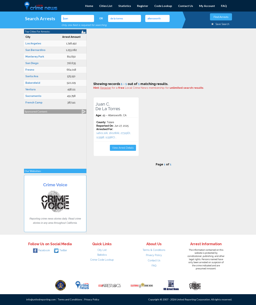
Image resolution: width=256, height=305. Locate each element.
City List (101, 250)
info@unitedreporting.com (41, 299)
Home (89, 5)
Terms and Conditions (70, 299)
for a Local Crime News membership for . (152, 87)
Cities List (105, 5)
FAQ (224, 5)
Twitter (60, 250)
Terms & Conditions (154, 250)
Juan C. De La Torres (107, 106)
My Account (207, 5)
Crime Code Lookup (102, 259)
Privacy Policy (154, 255)
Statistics (124, 5)
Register (142, 5)
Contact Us (185, 5)
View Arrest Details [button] (123, 147)
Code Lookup (163, 5)
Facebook (41, 250)
